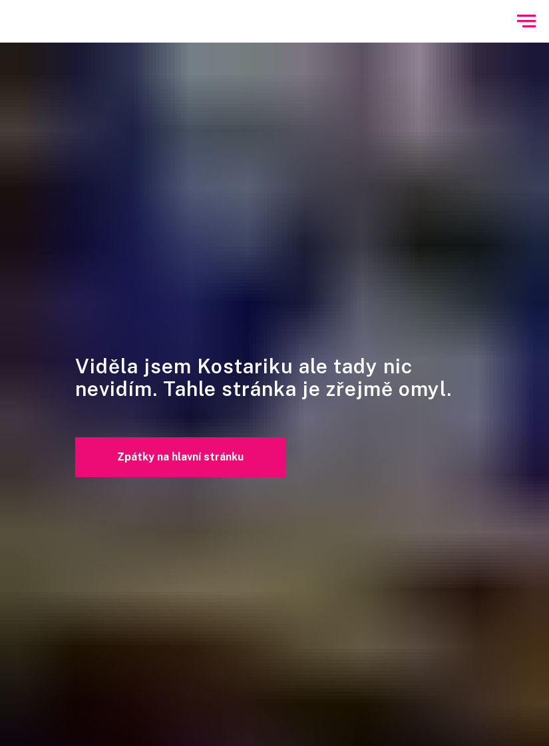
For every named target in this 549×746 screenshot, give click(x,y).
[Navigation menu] (526, 21)
